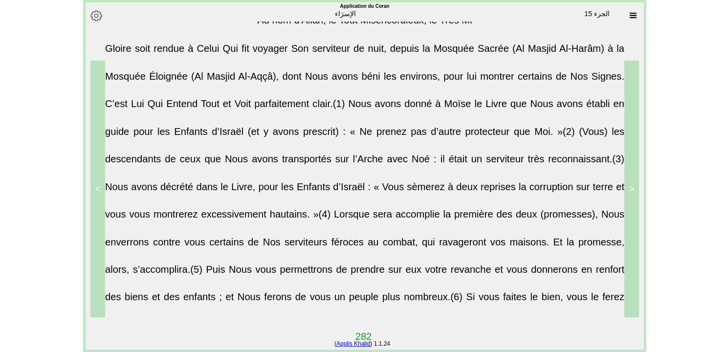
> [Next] (85, 188)
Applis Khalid (340, 343)
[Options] (83, 16)
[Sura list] (620, 16)
